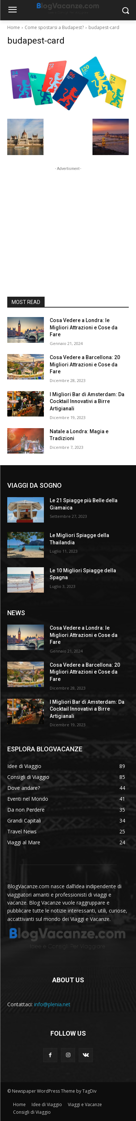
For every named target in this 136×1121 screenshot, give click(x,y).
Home (13, 27)
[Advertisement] (68, 217)
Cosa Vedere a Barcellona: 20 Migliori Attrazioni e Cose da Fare (85, 364)
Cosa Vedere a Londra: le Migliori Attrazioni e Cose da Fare (84, 327)
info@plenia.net (52, 1004)
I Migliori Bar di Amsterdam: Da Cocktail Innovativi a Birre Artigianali (87, 401)
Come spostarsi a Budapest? (54, 27)
